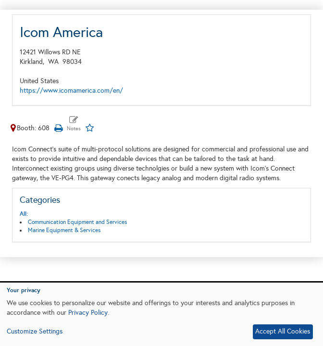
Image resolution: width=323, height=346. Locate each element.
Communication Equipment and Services (77, 222)
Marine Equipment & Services (64, 230)
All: (24, 214)
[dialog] (161, 314)
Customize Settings (34, 331)
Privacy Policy (88, 313)
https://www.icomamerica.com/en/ (71, 90)
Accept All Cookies (282, 331)
